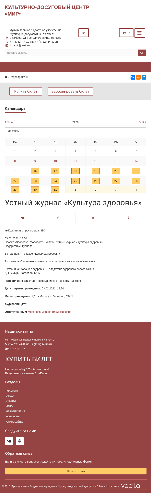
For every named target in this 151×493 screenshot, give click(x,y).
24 (55, 181)
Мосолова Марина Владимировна (49, 311)
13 (116, 160)
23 (35, 181)
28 (136, 181)
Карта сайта (14, 421)
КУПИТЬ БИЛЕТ (28, 359)
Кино (9, 406)
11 (75, 160)
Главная (12, 390)
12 (95, 160)
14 (136, 160)
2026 (142, 121)
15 (15, 171)
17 (55, 171)
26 (95, 181)
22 (15, 181)
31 (55, 189)
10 (55, 160)
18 (75, 171)
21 (136, 171)
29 (15, 189)
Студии (11, 401)
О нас (10, 396)
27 (116, 181)
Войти (126, 32)
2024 (9, 122)
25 (75, 181)
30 (35, 189)
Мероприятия (15, 411)
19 (95, 171)
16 (35, 171)
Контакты (13, 416)
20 (116, 171)
